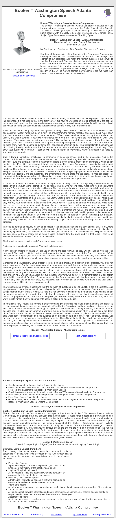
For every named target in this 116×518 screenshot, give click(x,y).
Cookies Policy (36, 514)
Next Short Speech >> (86, 336)
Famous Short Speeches (23, 76)
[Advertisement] (58, 97)
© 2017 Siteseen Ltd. (14, 514)
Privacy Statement (102, 514)
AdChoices (56, 514)
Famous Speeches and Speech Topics (30, 336)
